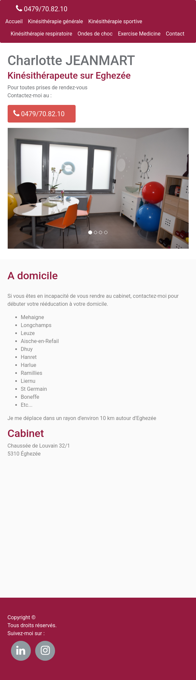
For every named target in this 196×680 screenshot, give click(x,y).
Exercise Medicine (139, 34)
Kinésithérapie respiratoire (41, 34)
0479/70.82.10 (41, 8)
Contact (175, 34)
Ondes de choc (95, 34)
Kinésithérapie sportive (115, 21)
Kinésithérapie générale (55, 21)
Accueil (14, 21)
